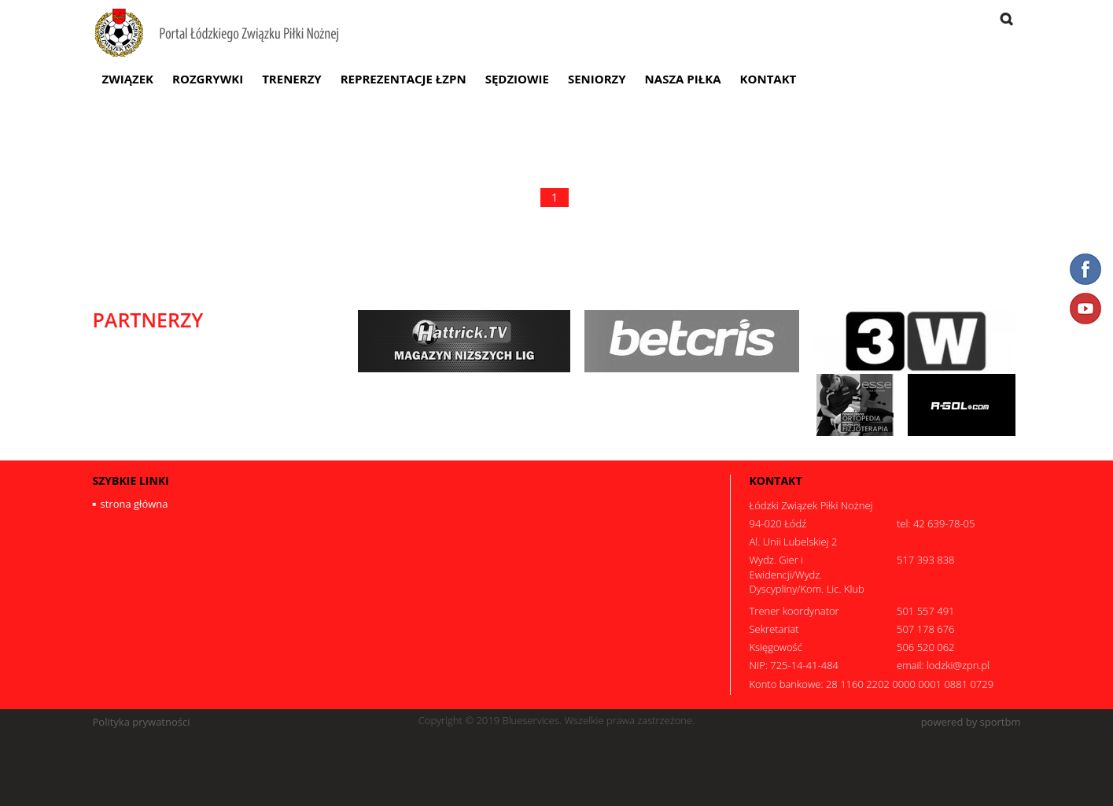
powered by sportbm (971, 722)
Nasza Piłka (683, 79)
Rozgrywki (207, 79)
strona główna (134, 504)
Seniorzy (597, 79)
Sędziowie (517, 79)
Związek (128, 79)
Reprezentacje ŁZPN (403, 79)
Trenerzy (292, 79)
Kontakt (768, 79)
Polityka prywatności (141, 722)
